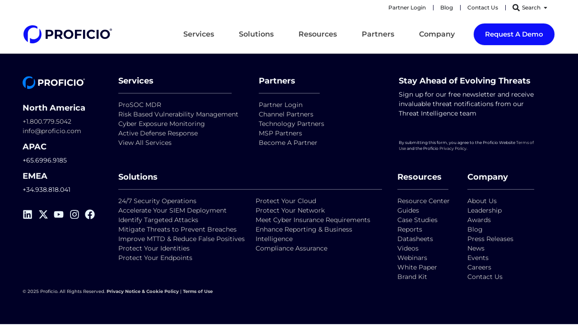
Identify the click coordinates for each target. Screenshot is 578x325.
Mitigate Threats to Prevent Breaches (177, 229)
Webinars (412, 258)
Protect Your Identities (154, 248)
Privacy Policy (452, 148)
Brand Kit (412, 277)
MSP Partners (280, 133)
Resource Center (423, 201)
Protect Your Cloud (287, 201)
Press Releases (490, 239)
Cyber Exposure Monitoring (161, 124)
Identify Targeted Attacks (158, 220)
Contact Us (485, 277)
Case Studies (417, 220)
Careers (479, 267)
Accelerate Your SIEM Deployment (172, 210)
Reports (410, 229)
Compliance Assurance (291, 248)
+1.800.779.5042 (47, 121)
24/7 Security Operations (157, 201)
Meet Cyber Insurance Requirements (313, 220)
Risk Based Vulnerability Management (178, 114)
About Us (482, 201)
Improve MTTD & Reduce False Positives (181, 239)
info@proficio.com (52, 131)
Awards (479, 220)
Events (478, 258)
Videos (408, 248)
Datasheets (415, 239)
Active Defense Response (158, 133)
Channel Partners (286, 114)
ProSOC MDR (139, 105)
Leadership (484, 210)
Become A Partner (288, 143)
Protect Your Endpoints (155, 258)
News (476, 248)
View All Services (145, 143)
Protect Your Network (290, 210)
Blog (475, 229)
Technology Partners (291, 124)
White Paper (417, 267)
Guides (408, 210)
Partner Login (281, 105)
